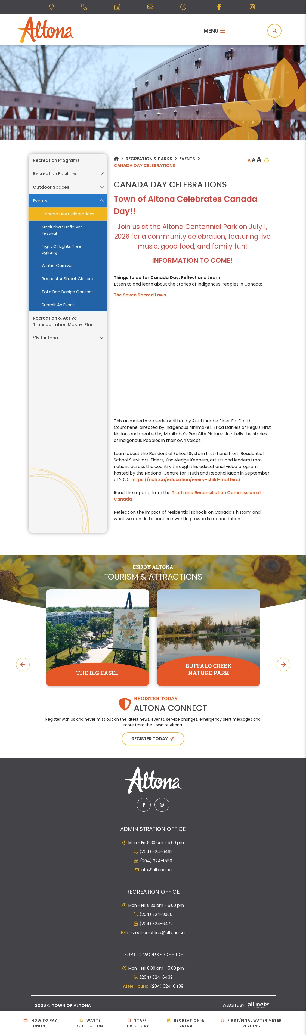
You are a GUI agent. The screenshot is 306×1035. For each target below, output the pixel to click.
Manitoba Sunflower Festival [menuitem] (62, 230)
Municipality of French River (45, 30)
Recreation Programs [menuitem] (56, 160)
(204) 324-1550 (156, 861)
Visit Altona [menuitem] (45, 338)
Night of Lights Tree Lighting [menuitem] (61, 249)
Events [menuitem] (40, 201)
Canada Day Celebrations (144, 165)
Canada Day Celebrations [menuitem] (68, 214)
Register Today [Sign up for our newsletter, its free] (150, 739)
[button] (102, 173)
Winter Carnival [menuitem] (57, 265)
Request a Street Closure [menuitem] (67, 278)
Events (187, 159)
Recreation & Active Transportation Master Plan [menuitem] (63, 321)
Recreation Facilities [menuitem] (55, 174)
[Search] (274, 31)
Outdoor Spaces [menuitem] (51, 187)
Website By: (246, 1005)
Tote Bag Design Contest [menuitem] (67, 292)
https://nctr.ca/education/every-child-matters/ (186, 479)
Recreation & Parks (149, 159)
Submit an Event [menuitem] (58, 305)
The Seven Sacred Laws (140, 295)
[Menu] (214, 30)
